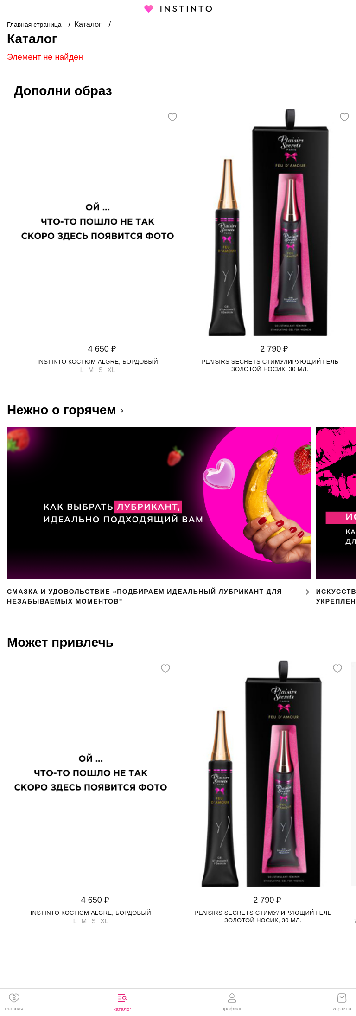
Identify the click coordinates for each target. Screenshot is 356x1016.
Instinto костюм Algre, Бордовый (98, 361)
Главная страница (35, 24)
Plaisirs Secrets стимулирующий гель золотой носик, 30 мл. (269, 365)
